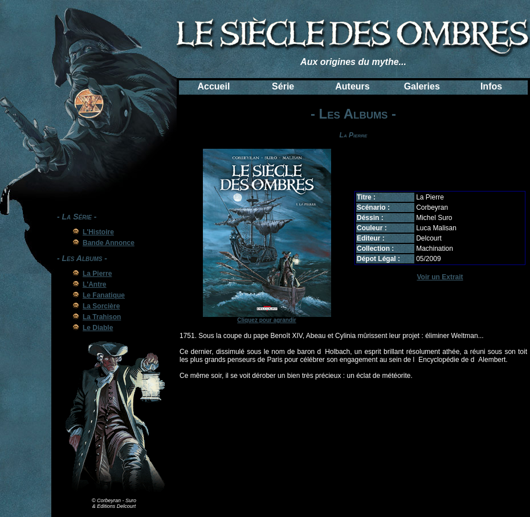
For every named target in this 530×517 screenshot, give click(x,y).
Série (283, 86)
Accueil (213, 86)
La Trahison (102, 317)
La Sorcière (101, 306)
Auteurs (352, 86)
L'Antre (95, 284)
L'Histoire (98, 232)
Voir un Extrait (440, 277)
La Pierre (97, 274)
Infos (491, 86)
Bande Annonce (108, 243)
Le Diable (98, 328)
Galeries (422, 86)
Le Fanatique (104, 295)
